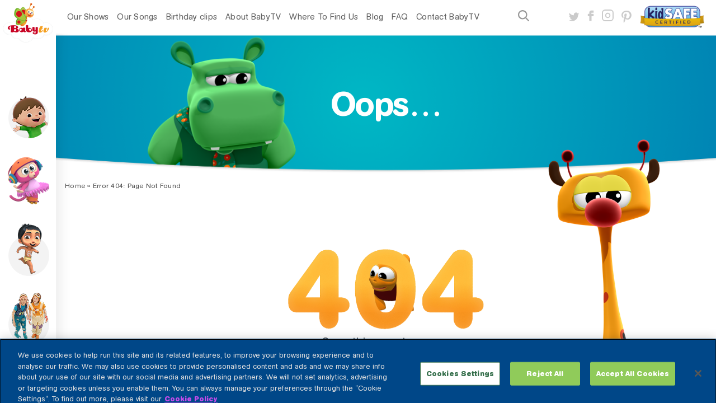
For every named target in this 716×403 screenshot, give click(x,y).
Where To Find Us (323, 17)
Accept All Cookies (632, 379)
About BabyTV (253, 17)
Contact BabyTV (447, 17)
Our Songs (137, 17)
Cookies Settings (460, 379)
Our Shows (88, 17)
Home (75, 186)
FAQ (400, 17)
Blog (374, 17)
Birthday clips (192, 17)
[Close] (698, 379)
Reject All (544, 379)
